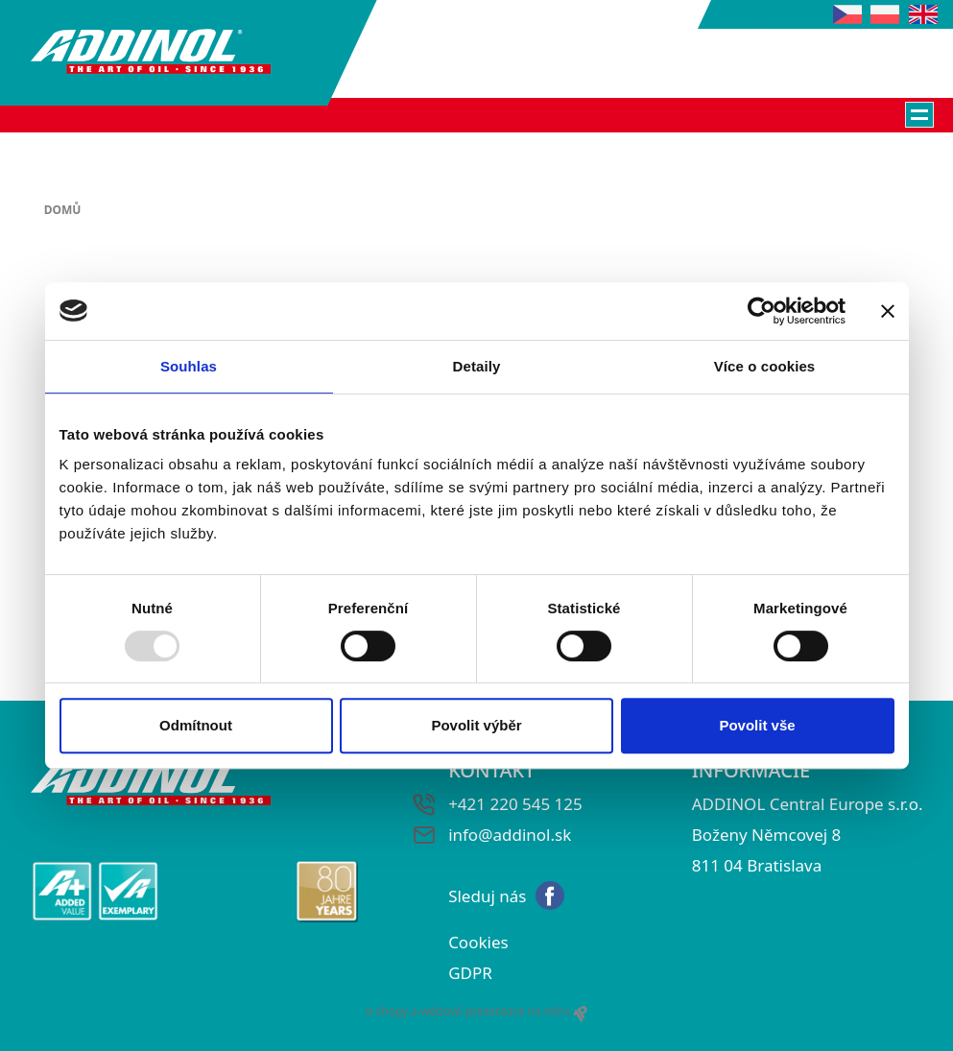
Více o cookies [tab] (765, 366)
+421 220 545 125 (515, 804)
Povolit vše (757, 725)
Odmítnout (195, 725)
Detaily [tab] (477, 366)
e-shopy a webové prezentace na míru (476, 1011)
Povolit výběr (476, 725)
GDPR (470, 973)
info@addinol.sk (509, 835)
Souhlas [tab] (188, 366)
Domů (63, 210)
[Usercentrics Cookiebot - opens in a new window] (762, 311)
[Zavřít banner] (887, 311)
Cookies (478, 942)
